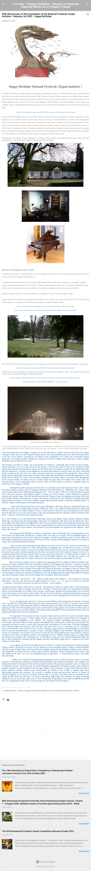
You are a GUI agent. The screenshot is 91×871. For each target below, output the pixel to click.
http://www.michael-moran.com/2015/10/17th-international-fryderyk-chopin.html (45, 368)
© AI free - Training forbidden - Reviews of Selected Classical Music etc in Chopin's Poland (45, 5)
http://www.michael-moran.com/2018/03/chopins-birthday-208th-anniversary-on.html (45, 310)
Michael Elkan (51, 866)
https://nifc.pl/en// (61, 382)
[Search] (87, 4)
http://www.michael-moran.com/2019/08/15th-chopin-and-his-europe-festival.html (45, 112)
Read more (84, 793)
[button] (87, 14)
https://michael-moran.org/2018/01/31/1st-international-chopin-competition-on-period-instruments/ (45, 378)
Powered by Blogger (45, 862)
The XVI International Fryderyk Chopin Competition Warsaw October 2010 (38, 831)
